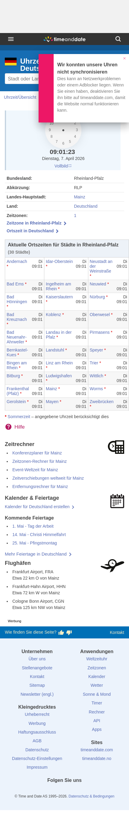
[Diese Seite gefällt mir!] (61, 632)
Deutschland (85, 206)
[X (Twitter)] (54, 791)
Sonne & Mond (97, 694)
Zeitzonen (96, 667)
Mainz (79, 196)
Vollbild (63, 166)
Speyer (96, 350)
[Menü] (11, 39)
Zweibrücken (102, 401)
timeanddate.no (97, 758)
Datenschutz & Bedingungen (91, 796)
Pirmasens (100, 332)
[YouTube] (85, 791)
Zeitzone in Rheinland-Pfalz (34, 223)
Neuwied (98, 284)
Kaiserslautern (59, 296)
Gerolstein (16, 401)
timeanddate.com (96, 749)
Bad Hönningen (17, 299)
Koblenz (53, 314)
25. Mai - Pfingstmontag (34, 543)
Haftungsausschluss (37, 732)
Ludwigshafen (59, 375)
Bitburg (13, 375)
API (96, 720)
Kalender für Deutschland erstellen (37, 506)
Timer (96, 703)
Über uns (37, 658)
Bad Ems (15, 284)
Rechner (97, 712)
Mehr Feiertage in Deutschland (36, 553)
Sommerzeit (19, 416)
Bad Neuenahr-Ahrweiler (17, 337)
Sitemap (37, 685)
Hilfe (19, 427)
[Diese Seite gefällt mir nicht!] (69, 632)
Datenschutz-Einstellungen (37, 758)
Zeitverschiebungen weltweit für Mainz (48, 478)
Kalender (96, 676)
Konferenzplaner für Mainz (37, 453)
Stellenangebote (37, 667)
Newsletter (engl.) (37, 694)
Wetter (97, 685)
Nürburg (97, 296)
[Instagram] (74, 791)
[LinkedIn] (64, 791)
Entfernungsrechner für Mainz (40, 486)
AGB (37, 740)
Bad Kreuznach (17, 317)
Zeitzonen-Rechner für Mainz (39, 461)
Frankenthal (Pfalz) (18, 391)
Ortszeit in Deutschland (30, 230)
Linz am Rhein (59, 362)
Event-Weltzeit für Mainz (35, 469)
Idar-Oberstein (59, 261)
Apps (97, 729)
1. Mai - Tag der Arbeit (33, 526)
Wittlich (96, 375)
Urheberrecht (37, 714)
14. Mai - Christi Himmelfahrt (39, 534)
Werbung (37, 723)
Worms (96, 388)
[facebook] (44, 791)
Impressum (37, 767)
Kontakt (117, 632)
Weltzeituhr (96, 658)
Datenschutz (37, 749)
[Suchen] (118, 39)
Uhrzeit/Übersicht (20, 97)
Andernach (17, 261)
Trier (94, 362)
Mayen (52, 401)
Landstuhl (55, 350)
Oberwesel (100, 314)
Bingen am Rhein (17, 365)
